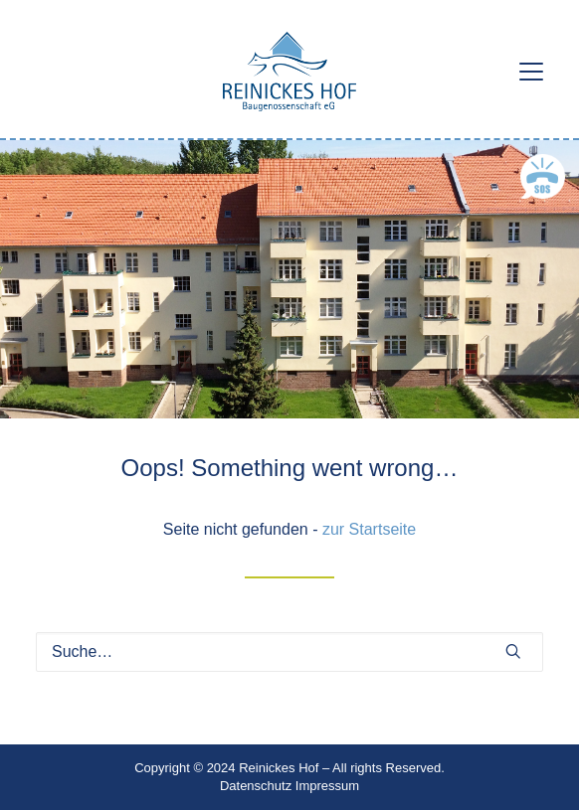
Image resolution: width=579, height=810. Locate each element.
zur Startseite (369, 529)
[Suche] (289, 652)
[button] (531, 71)
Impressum (327, 785)
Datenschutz (255, 785)
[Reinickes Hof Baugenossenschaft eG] (290, 71)
